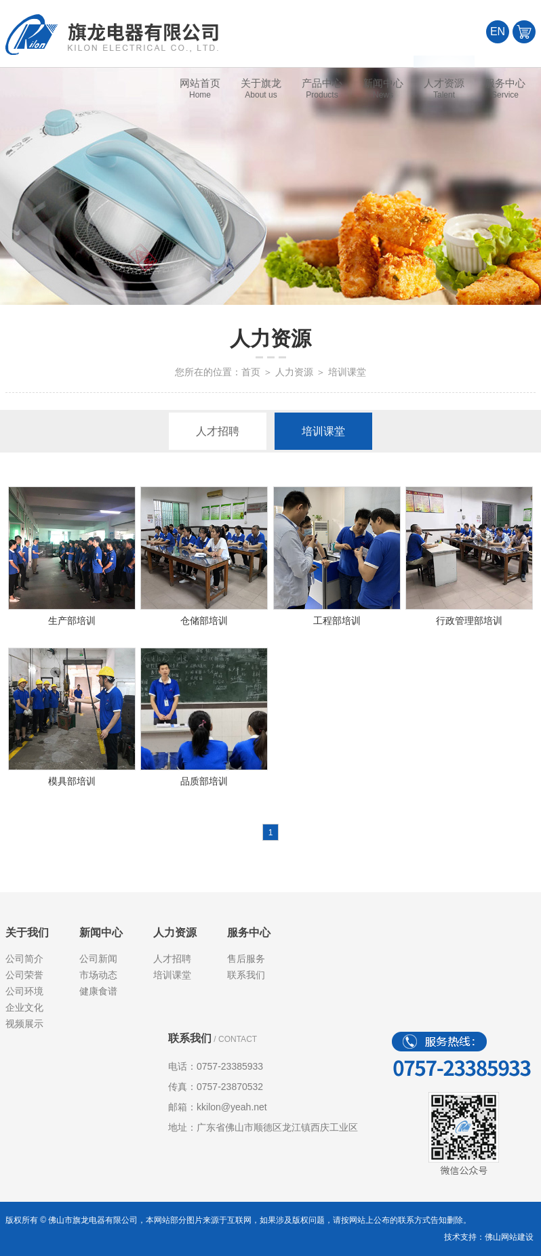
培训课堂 (323, 431)
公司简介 (24, 958)
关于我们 (27, 932)
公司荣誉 (24, 974)
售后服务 (246, 958)
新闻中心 (101, 932)
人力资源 (294, 372)
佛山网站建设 (509, 1237)
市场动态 (98, 974)
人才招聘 (217, 431)
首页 (250, 372)
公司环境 (24, 991)
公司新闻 (98, 958)
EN (497, 31)
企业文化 (24, 1007)
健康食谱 (98, 991)
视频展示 (24, 1023)
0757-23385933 (230, 1066)
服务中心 (248, 932)
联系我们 (246, 974)
